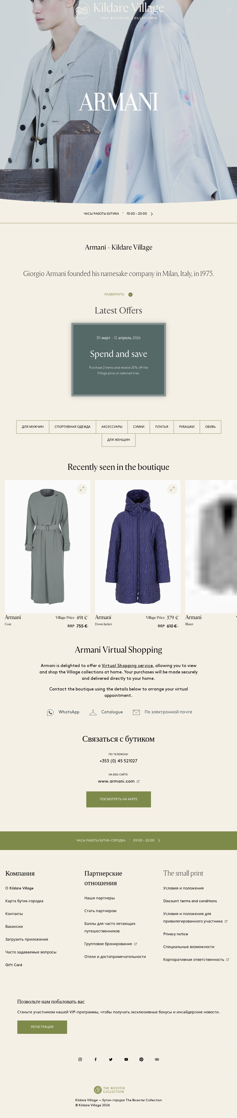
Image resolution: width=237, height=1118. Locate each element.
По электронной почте (168, 712)
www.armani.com (116, 781)
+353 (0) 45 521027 (118, 761)
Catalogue (112, 712)
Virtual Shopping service (127, 666)
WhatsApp (69, 712)
